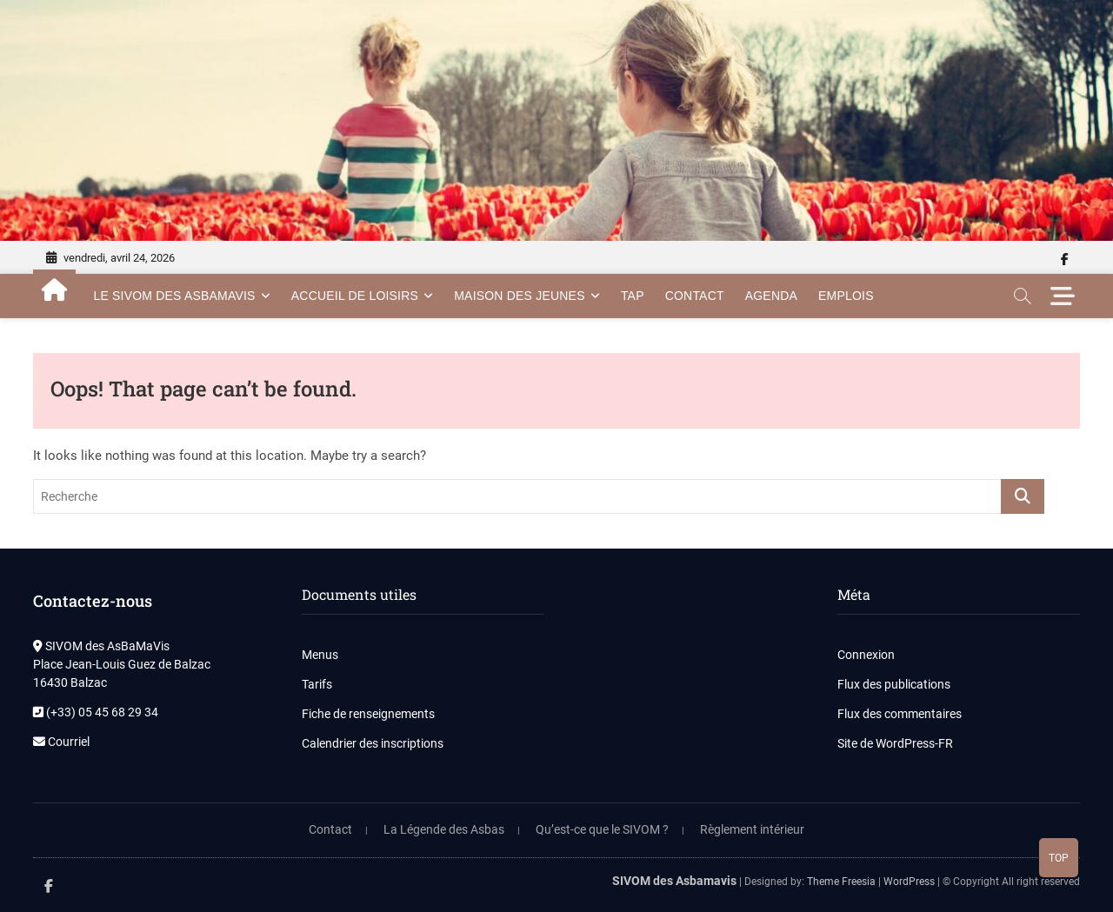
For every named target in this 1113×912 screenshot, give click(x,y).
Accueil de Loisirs (354, 296)
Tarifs (317, 684)
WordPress (909, 881)
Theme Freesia (841, 881)
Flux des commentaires (899, 714)
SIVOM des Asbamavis (674, 881)
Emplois (846, 296)
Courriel (61, 742)
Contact (694, 296)
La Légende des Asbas (443, 829)
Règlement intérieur (752, 829)
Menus (320, 655)
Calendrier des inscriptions (372, 743)
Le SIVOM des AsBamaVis (174, 296)
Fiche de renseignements (368, 714)
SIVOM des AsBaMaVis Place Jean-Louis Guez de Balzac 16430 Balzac (121, 664)
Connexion (866, 655)
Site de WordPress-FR (895, 743)
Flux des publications (893, 684)
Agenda (771, 296)
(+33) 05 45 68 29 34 (95, 712)
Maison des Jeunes (519, 296)
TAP (632, 296)
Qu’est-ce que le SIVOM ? (602, 829)
